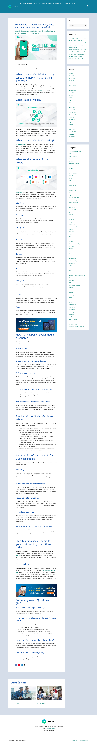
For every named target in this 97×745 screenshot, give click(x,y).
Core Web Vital (72, 194)
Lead (70, 240)
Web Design (72, 317)
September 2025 (73, 94)
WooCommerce (73, 322)
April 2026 (71, 78)
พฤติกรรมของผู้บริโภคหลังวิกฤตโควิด (77, 332)
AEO (70, 158)
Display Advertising (74, 206)
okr (70, 257)
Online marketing (35, 31)
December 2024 (73, 116)
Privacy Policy (75, 741)
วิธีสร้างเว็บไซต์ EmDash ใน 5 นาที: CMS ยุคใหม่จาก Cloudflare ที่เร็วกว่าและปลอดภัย (77, 54)
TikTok (70, 303)
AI (69, 162)
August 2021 (72, 138)
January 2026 (72, 85)
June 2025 (71, 102)
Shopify (71, 283)
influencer (71, 235)
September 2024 (73, 124)
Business (71, 172)
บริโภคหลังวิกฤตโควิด (73, 329)
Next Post (61, 675)
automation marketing (74, 167)
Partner (71, 269)
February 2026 (72, 82)
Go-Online (71, 221)
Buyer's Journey (73, 175)
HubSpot (71, 225)
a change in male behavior (75, 155)
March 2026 (72, 80)
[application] (37, 3)
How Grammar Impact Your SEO (20, 702)
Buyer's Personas (73, 177)
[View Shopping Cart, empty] (88, 6)
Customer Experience (74, 201)
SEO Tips (71, 276)
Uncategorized (72, 310)
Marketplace (72, 252)
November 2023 (73, 133)
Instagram (53, 30)
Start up (71, 295)
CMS (70, 184)
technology (72, 300)
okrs (70, 259)
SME (70, 288)
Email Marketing (73, 211)
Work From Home (73, 324)
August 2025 (72, 97)
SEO (70, 274)
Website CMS (72, 320)
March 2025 (72, 109)
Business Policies (84, 741)
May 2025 (71, 104)
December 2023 (73, 131)
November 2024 (73, 119)
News (70, 254)
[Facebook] (16, 665)
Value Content (72, 312)
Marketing (18, 31)
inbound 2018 (72, 228)
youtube (32, 33)
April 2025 (71, 107)
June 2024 (71, 128)
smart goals (72, 286)
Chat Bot (71, 179)
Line (70, 242)
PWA (70, 271)
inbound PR (72, 233)
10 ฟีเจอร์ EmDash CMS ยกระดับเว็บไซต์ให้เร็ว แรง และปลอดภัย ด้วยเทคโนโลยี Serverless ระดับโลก (76, 47)
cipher (70, 182)
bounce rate (72, 170)
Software (71, 293)
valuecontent (72, 315)
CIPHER (41, 91)
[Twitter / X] (25, 665)
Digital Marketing (39, 30)
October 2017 (72, 143)
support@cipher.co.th (50, 728)
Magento (71, 245)
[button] (35, 3)
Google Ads (72, 223)
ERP (70, 216)
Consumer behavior (74, 187)
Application (72, 165)
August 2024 (72, 126)
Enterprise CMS (73, 213)
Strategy (23, 33)
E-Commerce (72, 208)
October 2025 (72, 92)
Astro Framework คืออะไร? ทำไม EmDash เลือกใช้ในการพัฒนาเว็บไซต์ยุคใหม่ (78, 41)
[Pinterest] (19, 665)
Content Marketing (30, 30)
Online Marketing (25, 31)
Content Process (73, 192)
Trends (27, 33)
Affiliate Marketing (73, 160)
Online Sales (43, 31)
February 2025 (72, 111)
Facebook (47, 30)
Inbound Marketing (74, 230)
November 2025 (73, 90)
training (71, 305)
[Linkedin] (22, 665)
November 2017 (73, 140)
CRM (70, 196)
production (19, 555)
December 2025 (73, 87)
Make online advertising (75, 247)
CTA (70, 199)
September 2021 (73, 136)
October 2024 (72, 121)
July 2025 (71, 99)
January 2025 (72, 114)
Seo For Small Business (43, 702)
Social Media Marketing (75, 290)
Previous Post (12, 675)
